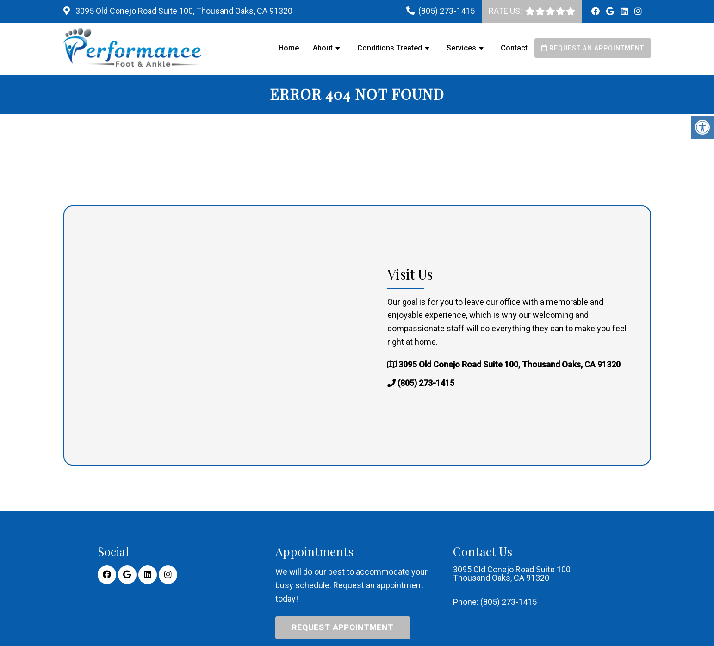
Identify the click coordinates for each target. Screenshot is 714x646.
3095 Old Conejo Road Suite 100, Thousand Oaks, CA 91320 (183, 11)
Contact (514, 47)
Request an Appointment (592, 48)
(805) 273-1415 (446, 11)
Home (289, 47)
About (323, 47)
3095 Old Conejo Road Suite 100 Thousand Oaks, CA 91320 (512, 573)
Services (461, 47)
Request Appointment (343, 627)
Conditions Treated (389, 47)
